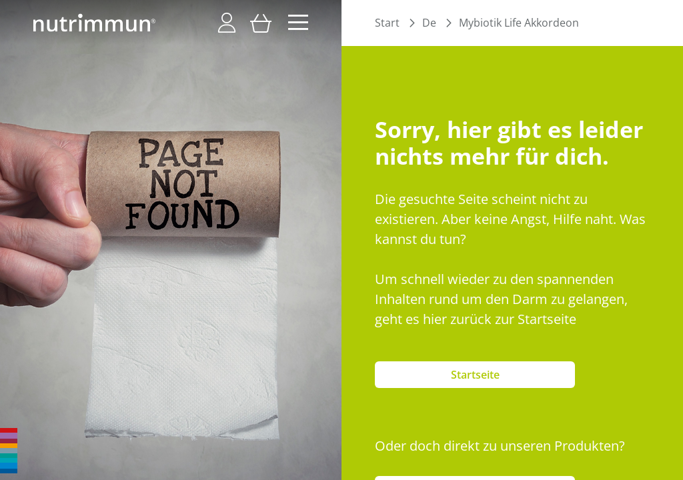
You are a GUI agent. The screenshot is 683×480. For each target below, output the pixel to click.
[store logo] (94, 23)
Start (387, 22)
